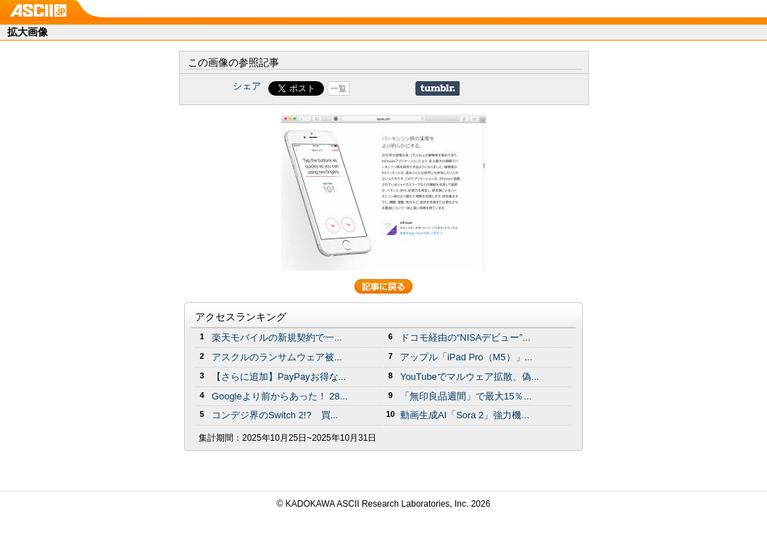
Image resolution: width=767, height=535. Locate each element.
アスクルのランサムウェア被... (277, 357)
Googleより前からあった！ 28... (279, 396)
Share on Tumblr (437, 88)
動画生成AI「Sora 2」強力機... (464, 415)
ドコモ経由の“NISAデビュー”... (465, 337)
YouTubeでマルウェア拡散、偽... (469, 376)
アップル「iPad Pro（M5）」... (466, 357)
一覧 (339, 88)
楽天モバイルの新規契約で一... (277, 337)
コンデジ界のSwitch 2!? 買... (275, 415)
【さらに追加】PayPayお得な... (279, 376)
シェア (247, 85)
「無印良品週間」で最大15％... (465, 396)
